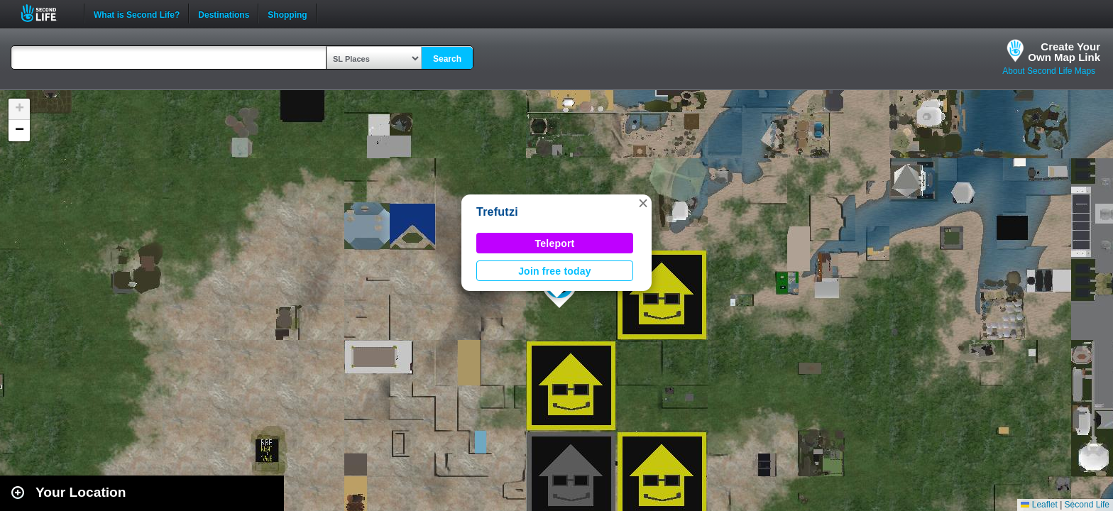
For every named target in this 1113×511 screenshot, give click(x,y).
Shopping (287, 13)
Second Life (46, 13)
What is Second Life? (137, 13)
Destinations (223, 13)
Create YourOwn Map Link (1064, 51)
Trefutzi (497, 212)
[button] (643, 202)
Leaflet (1039, 505)
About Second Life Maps (1048, 71)
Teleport (555, 243)
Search (447, 59)
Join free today (554, 271)
